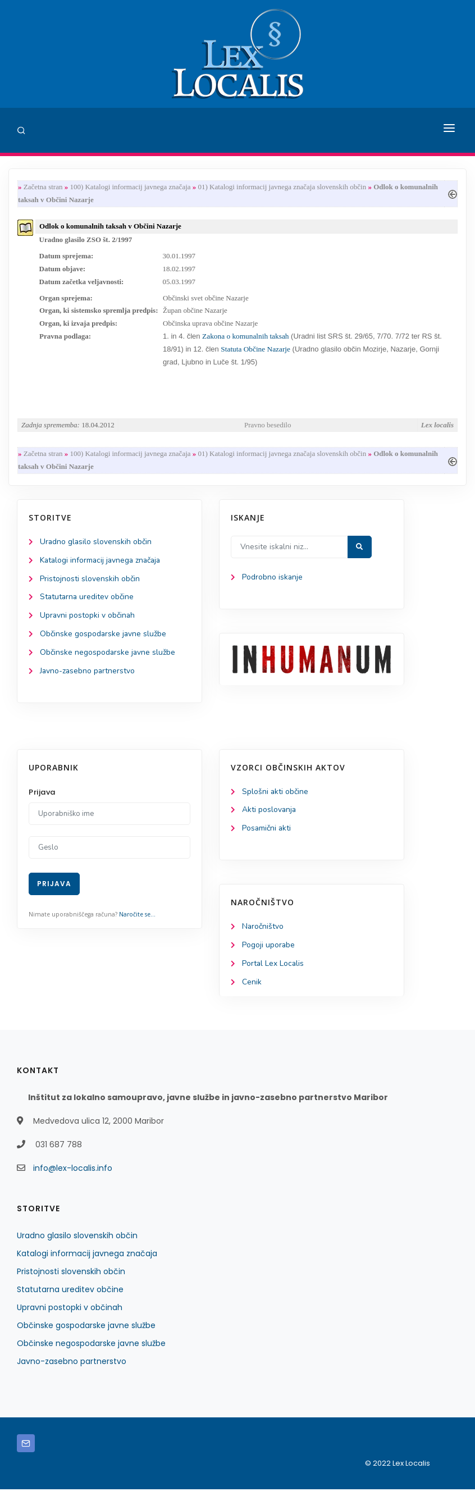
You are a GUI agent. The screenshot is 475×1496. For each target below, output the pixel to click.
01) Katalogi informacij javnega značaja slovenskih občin (282, 187)
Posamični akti (267, 834)
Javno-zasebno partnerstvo (88, 676)
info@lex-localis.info (72, 1174)
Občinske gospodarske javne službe (103, 638)
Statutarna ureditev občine (87, 601)
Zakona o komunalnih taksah (245, 339)
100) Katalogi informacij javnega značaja (130, 187)
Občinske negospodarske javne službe (108, 658)
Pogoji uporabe (268, 951)
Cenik (252, 988)
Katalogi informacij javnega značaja (102, 564)
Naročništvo (263, 932)
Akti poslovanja (269, 815)
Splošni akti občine (275, 797)
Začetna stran (43, 187)
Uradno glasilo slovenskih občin (96, 545)
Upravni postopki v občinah (88, 620)
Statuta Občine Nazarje (255, 352)
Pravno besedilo (267, 428)
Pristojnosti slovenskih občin (90, 583)
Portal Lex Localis (273, 970)
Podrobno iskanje (272, 581)
